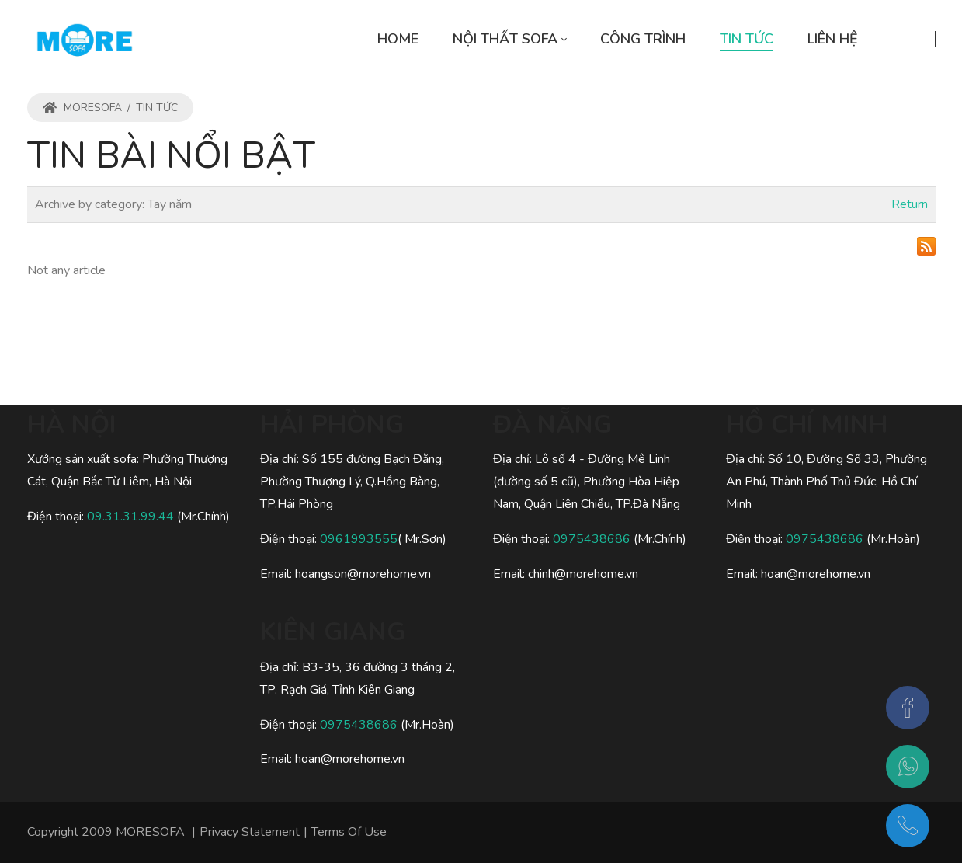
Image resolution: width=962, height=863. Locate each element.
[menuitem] (398, 39)
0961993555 (359, 539)
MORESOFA (82, 107)
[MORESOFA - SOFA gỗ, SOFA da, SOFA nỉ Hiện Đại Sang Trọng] (84, 38)
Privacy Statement (250, 831)
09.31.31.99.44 (132, 516)
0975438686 (359, 724)
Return (909, 204)
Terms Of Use (349, 831)
